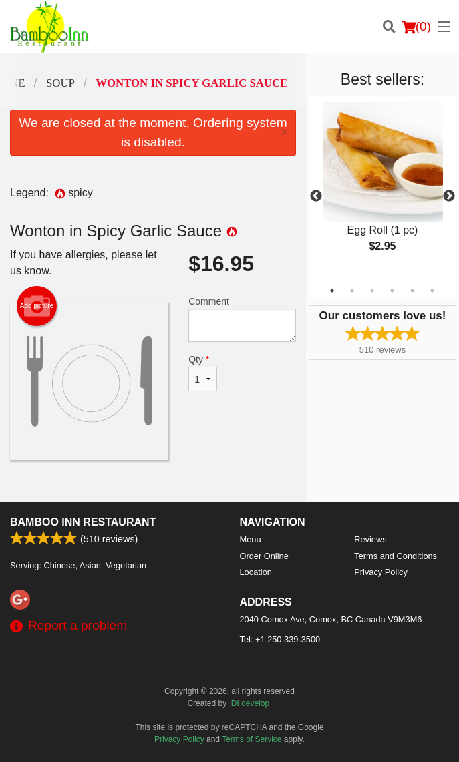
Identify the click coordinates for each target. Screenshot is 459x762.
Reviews (370, 539)
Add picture (37, 306)
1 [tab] (332, 290)
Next (449, 196)
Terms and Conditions (395, 556)
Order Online (264, 556)
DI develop (250, 703)
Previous (316, 196)
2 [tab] (352, 290)
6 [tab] (432, 290)
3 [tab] (372, 290)
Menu (250, 539)
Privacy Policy (381, 572)
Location (256, 572)
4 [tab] (392, 290)
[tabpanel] (382, 188)
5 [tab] (412, 290)
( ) (416, 27)
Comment (242, 319)
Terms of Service (251, 739)
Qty (202, 372)
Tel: (280, 639)
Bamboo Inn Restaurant (83, 522)
